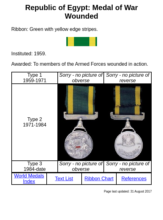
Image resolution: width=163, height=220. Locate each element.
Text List (64, 178)
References (133, 178)
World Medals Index (29, 178)
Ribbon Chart (98, 178)
